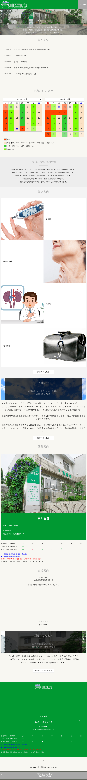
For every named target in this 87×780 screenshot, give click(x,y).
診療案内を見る (43, 372)
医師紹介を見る (43, 438)
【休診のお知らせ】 (20, 56)
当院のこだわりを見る (43, 670)
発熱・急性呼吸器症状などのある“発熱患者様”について (31, 68)
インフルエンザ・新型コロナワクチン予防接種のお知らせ (32, 49)
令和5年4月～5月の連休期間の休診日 (25, 74)
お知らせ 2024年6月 (20, 62)
